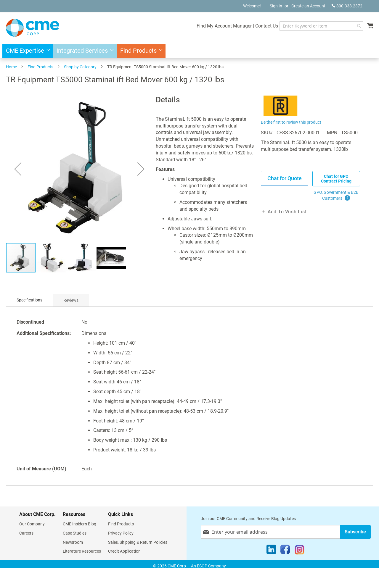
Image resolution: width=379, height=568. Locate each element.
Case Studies (74, 533)
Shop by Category (80, 66)
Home (11, 66)
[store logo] (32, 28)
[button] (18, 169)
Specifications (29, 300)
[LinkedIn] (271, 551)
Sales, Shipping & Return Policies (137, 542)
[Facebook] (285, 551)
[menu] (189, 51)
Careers (26, 533)
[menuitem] (26, 51)
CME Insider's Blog (79, 524)
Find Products (40, 66)
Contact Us (266, 26)
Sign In (276, 6)
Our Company (32, 524)
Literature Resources (82, 551)
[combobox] (321, 26)
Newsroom (73, 542)
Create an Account (308, 6)
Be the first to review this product (291, 122)
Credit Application (124, 551)
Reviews (70, 300)
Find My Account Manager (224, 26)
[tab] (29, 300)
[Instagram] (299, 551)
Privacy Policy (121, 533)
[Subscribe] (355, 531)
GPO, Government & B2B (336, 195)
